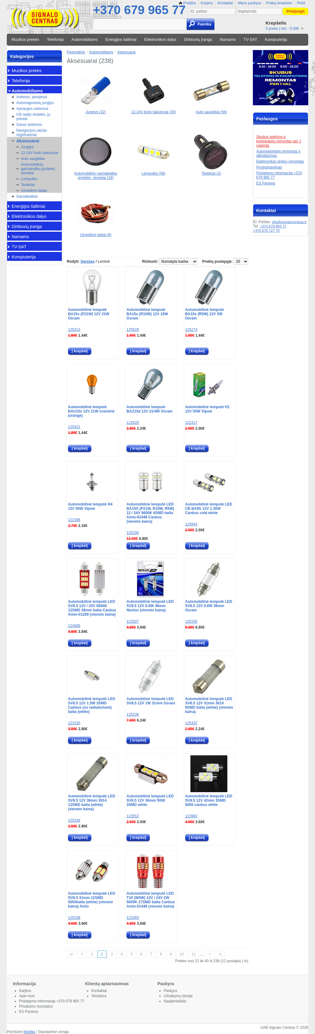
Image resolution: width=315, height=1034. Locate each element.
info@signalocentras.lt (289, 222)
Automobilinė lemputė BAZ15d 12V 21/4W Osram (149, 409)
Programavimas (269, 167)
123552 (132, 816)
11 (194, 954)
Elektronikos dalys (160, 39)
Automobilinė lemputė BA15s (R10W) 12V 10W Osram (147, 314)
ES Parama (265, 183)
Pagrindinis (76, 52)
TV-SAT (250, 39)
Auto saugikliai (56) (211, 110)
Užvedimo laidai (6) (95, 232)
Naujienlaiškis (175, 1001)
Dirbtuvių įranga (198, 39)
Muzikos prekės (25, 39)
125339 (132, 714)
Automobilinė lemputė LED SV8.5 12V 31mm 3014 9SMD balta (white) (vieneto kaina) (209, 705)
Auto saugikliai (33, 159)
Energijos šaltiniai (121, 39)
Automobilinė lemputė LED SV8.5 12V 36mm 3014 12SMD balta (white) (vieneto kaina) (91, 802)
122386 (74, 520)
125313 (74, 329)
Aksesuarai (27, 140)
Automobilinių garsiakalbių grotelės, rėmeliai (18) (95, 173)
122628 (132, 422)
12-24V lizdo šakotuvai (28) (153, 110)
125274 (191, 329)
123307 (132, 621)
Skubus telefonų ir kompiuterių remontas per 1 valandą (278, 141)
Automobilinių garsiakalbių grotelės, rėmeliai (38, 168)
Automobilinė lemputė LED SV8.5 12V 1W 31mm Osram (150, 701)
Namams (228, 39)
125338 (74, 918)
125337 (191, 723)
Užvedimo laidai (34, 190)
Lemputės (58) (153, 171)
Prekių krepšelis (279, 3)
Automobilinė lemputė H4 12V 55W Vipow (90, 506)
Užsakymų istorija (178, 996)
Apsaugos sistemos (32, 108)
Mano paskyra (249, 3)
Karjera (207, 3)
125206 (132, 533)
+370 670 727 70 (266, 230)
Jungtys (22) (95, 110)
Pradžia (187, 3)
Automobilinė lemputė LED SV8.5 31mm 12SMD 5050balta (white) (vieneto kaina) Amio (91, 899)
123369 (132, 918)
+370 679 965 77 (139, 10)
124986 (74, 626)
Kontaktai (225, 3)
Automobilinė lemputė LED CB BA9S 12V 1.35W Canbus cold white (208, 508)
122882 (191, 816)
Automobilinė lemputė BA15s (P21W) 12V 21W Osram (88, 314)
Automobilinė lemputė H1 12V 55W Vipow (207, 409)
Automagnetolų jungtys (35, 103)
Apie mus (26, 996)
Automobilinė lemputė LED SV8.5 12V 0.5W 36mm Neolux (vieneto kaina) (149, 605)
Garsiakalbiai (27, 196)
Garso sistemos (29, 124)
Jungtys (27, 147)
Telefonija (55, 39)
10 (182, 954)
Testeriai (28, 185)
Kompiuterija (276, 39)
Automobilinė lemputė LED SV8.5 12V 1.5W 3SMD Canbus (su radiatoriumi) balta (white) (91, 705)
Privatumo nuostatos (36, 1006)
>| (220, 954)
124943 (191, 524)
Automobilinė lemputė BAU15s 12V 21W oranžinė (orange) (91, 411)
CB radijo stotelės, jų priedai (33, 116)
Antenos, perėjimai (31, 97)
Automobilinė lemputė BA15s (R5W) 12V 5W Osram (204, 314)
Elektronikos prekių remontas (280, 161)
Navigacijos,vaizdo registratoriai (31, 132)
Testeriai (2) (211, 171)
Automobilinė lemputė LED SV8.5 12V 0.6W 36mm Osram (208, 605)
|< (71, 954)
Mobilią (29, 1032)
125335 (191, 621)
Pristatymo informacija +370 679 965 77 (51, 1001)
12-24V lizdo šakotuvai (39, 153)
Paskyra (170, 991)
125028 (132, 329)
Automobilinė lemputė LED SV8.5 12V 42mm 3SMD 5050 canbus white (208, 800)
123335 (74, 723)
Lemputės (29, 179)
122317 (191, 422)
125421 (74, 427)
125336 (74, 820)
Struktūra (98, 996)
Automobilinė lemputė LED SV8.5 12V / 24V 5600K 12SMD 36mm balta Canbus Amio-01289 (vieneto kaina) (92, 608)
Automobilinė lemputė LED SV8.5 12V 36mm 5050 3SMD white (149, 800)
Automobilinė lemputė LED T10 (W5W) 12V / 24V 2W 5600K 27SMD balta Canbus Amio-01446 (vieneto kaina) (150, 899)
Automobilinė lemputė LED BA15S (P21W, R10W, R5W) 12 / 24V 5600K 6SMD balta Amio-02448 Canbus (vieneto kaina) (150, 513)
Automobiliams (84, 39)
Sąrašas (88, 261)
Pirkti (301, 3)
